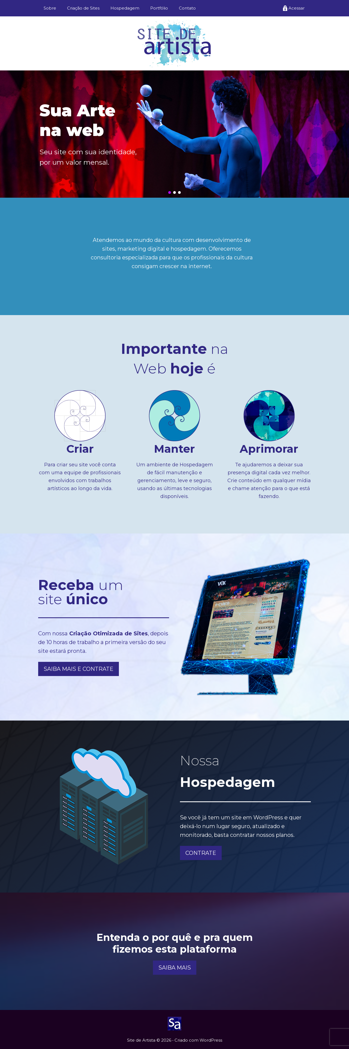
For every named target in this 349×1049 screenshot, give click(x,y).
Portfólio (159, 8)
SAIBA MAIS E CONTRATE (78, 669)
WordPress (211, 1040)
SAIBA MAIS (174, 967)
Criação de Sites (83, 8)
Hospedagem (124, 8)
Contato (187, 8)
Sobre (50, 8)
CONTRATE (200, 853)
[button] (169, 192)
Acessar (296, 8)
